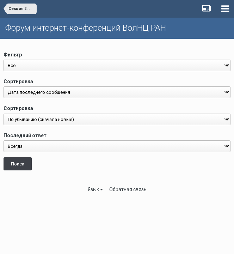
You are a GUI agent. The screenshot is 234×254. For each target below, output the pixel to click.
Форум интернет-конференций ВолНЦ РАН (85, 28)
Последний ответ (25, 135)
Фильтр (13, 55)
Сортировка (18, 81)
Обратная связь (128, 189)
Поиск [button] (17, 164)
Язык (95, 189)
